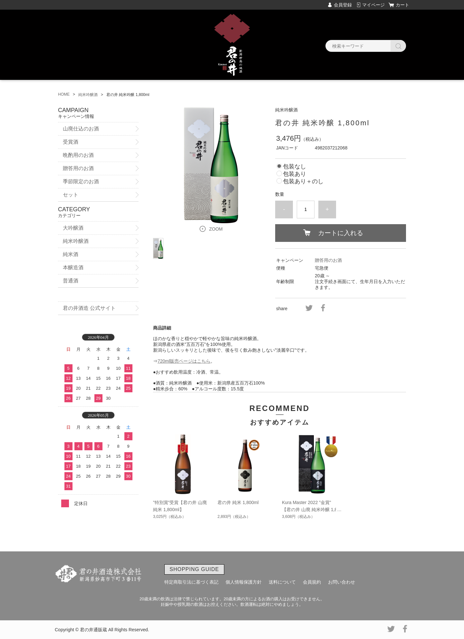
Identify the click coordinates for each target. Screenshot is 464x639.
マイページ (373, 4)
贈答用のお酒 (328, 260)
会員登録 (343, 4)
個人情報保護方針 (244, 582)
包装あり (294, 174)
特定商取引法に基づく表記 (191, 582)
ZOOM (216, 229)
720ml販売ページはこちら (184, 361)
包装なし (294, 166)
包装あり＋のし (303, 181)
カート (402, 4)
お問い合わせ (341, 582)
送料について (282, 582)
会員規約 (312, 582)
